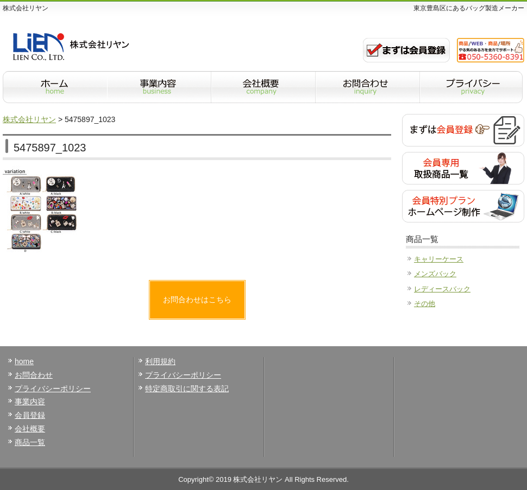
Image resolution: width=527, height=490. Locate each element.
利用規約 (160, 361)
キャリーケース (438, 259)
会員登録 (30, 415)
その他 (424, 304)
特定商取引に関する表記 (187, 388)
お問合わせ (34, 375)
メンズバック (435, 274)
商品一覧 (30, 442)
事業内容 (30, 401)
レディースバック (442, 289)
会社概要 (30, 428)
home (24, 361)
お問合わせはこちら (197, 299)
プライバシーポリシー (53, 388)
